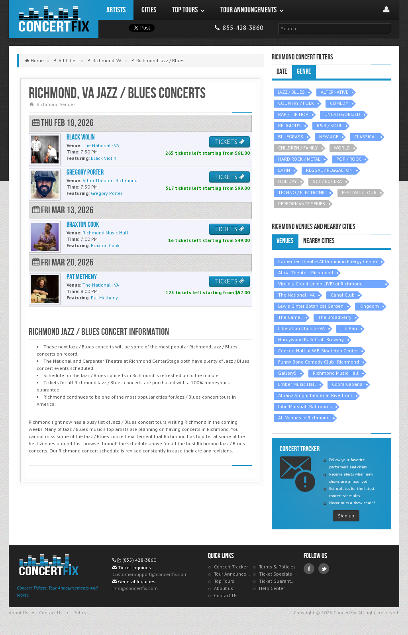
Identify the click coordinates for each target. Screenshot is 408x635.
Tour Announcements (232, 574)
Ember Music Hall (297, 384)
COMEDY (339, 103)
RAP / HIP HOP (293, 114)
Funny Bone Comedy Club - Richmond (318, 362)
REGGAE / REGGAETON (329, 170)
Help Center (272, 588)
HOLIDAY (287, 181)
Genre (304, 71)
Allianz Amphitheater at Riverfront (315, 395)
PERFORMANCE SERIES (301, 203)
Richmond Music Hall (336, 373)
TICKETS (229, 141)
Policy (79, 612)
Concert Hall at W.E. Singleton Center (318, 351)
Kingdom (369, 306)
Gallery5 (287, 373)
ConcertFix (53, 19)
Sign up (346, 516)
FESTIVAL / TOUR (359, 192)
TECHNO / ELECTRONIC (302, 192)
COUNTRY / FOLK (296, 103)
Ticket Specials (275, 574)
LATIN (284, 170)
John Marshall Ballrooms (305, 406)
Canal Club (343, 295)
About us (223, 588)
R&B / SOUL (329, 125)
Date (282, 71)
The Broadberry (334, 317)
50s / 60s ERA (327, 181)
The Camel (290, 317)
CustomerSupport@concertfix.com (150, 574)
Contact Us (225, 595)
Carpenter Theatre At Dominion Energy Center (327, 261)
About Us (18, 612)
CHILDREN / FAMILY (298, 148)
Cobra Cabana (347, 384)
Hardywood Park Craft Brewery (311, 339)
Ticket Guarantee (277, 581)
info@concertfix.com (135, 588)
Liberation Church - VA (301, 328)
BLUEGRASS (290, 137)
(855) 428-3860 (139, 560)
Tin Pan (349, 328)
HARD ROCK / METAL (299, 159)
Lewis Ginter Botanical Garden (310, 306)
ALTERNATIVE (334, 92)
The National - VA (296, 295)
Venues (285, 241)
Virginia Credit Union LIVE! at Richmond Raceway (320, 284)
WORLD (342, 148)
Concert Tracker (231, 567)
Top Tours (224, 581)
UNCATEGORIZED (342, 114)
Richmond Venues (56, 104)
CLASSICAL (365, 137)
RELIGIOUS (289, 125)
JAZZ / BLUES (291, 92)
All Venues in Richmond (304, 418)
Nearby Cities (319, 241)
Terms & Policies (277, 567)
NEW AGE (328, 137)
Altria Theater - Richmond (305, 272)
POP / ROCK (348, 159)
